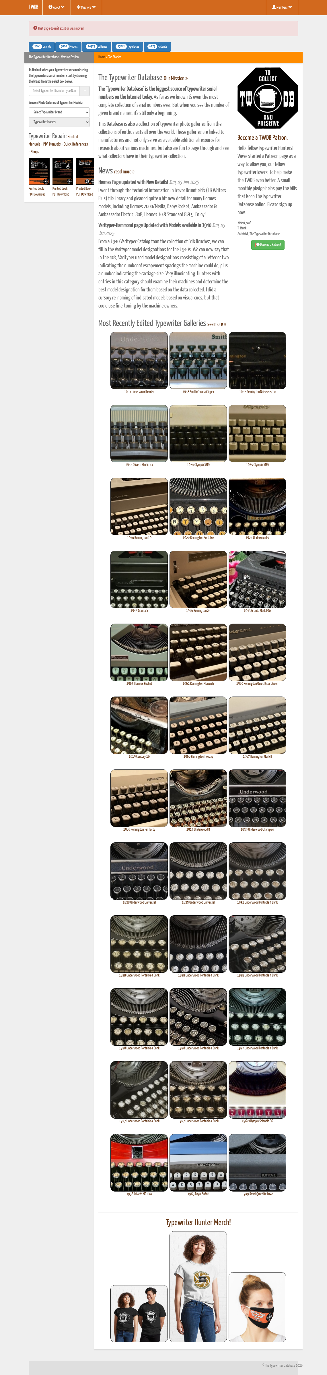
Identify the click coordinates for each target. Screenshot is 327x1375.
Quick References (76, 144)
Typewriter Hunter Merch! (198, 1223)
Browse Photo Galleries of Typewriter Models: (56, 103)
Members (282, 7)
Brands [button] (41, 46)
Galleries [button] (97, 46)
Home (101, 57)
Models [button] (68, 46)
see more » (216, 324)
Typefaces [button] (127, 46)
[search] (59, 112)
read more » (124, 172)
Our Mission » (176, 78)
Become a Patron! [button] (268, 245)
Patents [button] (157, 46)
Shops (35, 152)
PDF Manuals (52, 144)
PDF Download (37, 194)
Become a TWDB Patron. (263, 138)
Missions (86, 7)
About (56, 7)
